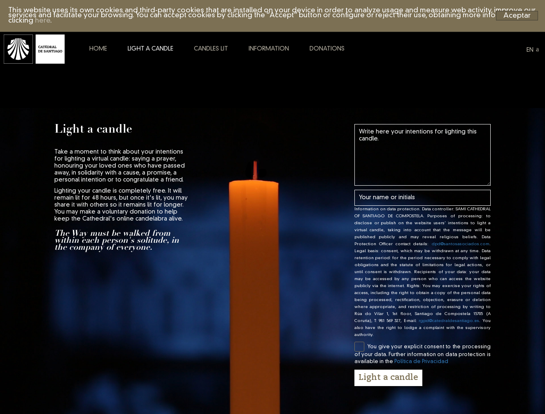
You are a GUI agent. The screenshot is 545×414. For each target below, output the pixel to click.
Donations (356, 67)
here (42, 20)
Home (128, 67)
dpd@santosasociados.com (460, 244)
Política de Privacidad (421, 361)
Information (298, 67)
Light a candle (180, 67)
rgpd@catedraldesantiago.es (449, 321)
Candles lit (241, 67)
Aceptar (517, 15)
